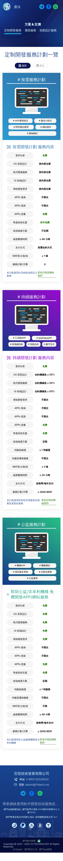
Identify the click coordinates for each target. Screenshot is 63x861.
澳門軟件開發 (29, 840)
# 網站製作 (45, 127)
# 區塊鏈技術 (16, 344)
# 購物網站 (32, 133)
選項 (17, 7)
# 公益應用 (32, 578)
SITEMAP (18, 849)
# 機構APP (20, 565)
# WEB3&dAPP (44, 338)
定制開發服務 (12, 30)
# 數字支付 (49, 344)
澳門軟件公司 (30, 849)
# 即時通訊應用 (21, 127)
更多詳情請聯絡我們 (46, 274)
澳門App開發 (45, 849)
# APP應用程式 (20, 120)
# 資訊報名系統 (20, 571)
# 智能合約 (33, 344)
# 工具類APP (19, 337)
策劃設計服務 (48, 30)
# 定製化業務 (45, 571)
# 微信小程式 (45, 120)
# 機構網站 (44, 565)
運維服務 (30, 30)
